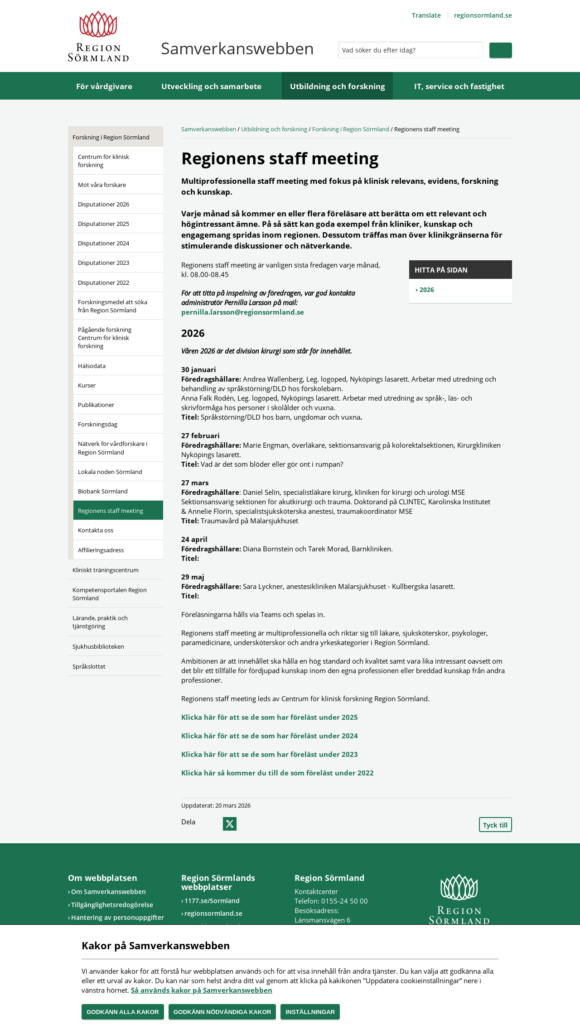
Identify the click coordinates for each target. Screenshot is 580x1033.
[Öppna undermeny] (149, 136)
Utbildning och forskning (337, 86)
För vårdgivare (104, 86)
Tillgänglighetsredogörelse (112, 904)
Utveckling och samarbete (211, 86)
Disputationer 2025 (103, 224)
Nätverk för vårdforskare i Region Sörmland (112, 448)
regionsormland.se (483, 15)
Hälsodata (92, 366)
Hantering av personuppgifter (117, 917)
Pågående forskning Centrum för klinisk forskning (104, 337)
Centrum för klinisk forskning (103, 161)
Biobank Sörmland (103, 491)
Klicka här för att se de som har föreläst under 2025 (269, 717)
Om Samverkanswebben (108, 891)
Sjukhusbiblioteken (98, 646)
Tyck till (495, 825)
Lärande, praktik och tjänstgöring (100, 622)
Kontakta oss (95, 530)
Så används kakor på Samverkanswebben (201, 990)
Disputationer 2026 (103, 204)
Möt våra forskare (102, 185)
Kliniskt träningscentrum (105, 570)
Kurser (87, 385)
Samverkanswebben (208, 129)
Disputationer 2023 (103, 262)
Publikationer (96, 405)
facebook (211, 824)
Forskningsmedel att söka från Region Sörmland (112, 306)
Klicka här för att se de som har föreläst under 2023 (269, 754)
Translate (426, 15)
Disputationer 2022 (103, 282)
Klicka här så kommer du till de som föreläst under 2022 (277, 772)
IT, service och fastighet (459, 86)
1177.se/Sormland (212, 900)
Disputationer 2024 (103, 243)
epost (246, 824)
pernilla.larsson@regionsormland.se (243, 311)
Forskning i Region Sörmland (111, 137)
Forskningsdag (97, 424)
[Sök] (408, 49)
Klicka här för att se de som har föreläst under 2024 (269, 735)
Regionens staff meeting (110, 511)
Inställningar (310, 1012)
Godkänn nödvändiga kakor (222, 1012)
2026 (427, 289)
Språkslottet (89, 666)
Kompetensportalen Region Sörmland (109, 594)
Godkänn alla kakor (123, 1012)
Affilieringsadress (101, 550)
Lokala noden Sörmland (110, 472)
